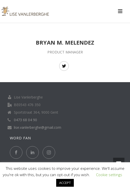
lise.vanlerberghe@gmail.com (37, 127)
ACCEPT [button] (65, 182)
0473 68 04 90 (25, 120)
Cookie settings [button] (109, 174)
